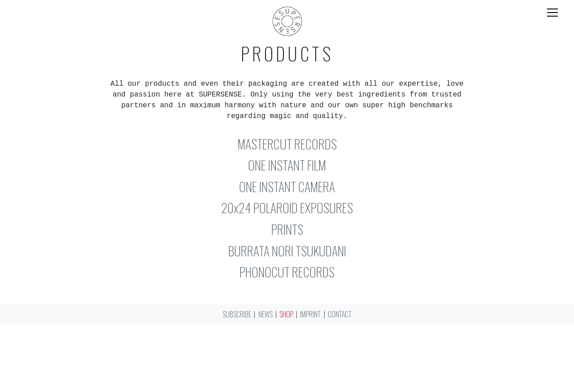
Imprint (310, 314)
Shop (286, 314)
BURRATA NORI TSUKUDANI (287, 251)
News (265, 314)
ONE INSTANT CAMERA (287, 186)
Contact (340, 314)
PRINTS (287, 229)
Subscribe (236, 314)
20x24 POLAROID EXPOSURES (287, 207)
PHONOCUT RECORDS (287, 272)
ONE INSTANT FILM (287, 165)
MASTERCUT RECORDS (287, 144)
